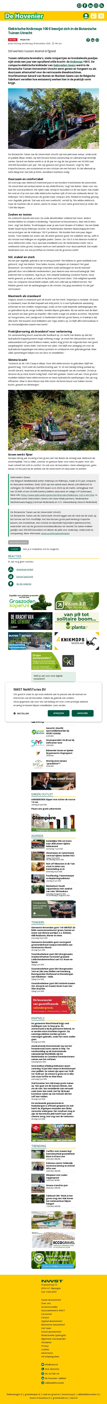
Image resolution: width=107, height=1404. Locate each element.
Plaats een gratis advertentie (46, 808)
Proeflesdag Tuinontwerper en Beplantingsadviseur (60, 877)
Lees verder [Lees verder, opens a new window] (59, 705)
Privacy (45, 1345)
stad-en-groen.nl (51, 1394)
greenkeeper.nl (32, 1394)
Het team (46, 1328)
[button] (21, 713)
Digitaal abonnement (51, 1321)
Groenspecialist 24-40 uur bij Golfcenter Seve (60, 741)
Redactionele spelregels (53, 1335)
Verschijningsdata (50, 1356)
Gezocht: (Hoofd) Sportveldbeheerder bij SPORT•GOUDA (57, 731)
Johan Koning (14, 43)
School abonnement (51, 1331)
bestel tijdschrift (24, 576)
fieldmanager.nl (14, 1394)
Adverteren (47, 1352)
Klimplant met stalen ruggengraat (56, 1176)
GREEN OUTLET (42, 794)
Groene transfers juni (57, 1185)
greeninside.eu (60, 1397)
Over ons (46, 1303)
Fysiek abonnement (51, 1299)
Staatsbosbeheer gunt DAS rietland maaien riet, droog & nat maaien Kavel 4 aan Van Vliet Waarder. (53, 986)
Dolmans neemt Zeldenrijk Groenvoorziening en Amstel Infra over (60, 1166)
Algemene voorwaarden (53, 1338)
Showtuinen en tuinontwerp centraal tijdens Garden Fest (60, 854)
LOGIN (14, 549)
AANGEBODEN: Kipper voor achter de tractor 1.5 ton (53, 800)
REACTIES (14, 556)
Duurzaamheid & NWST (53, 1310)
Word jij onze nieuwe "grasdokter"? (56, 762)
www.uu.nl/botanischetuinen (55, 533)
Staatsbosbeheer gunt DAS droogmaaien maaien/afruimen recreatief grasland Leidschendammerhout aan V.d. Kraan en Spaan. (52, 958)
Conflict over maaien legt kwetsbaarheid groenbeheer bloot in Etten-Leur (60, 1154)
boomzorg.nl (68, 1394)
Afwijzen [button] (58, 713)
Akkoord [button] (82, 713)
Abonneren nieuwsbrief (53, 1324)
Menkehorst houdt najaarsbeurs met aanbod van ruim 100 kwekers (59, 889)
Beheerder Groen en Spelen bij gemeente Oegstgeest (59, 751)
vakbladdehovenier (54, 1382)
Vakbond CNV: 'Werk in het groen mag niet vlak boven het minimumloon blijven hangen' (59, 1199)
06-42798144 (52, 1373)
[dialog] (53, 702)
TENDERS (37, 922)
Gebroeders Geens (64, 65)
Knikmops (76, 61)
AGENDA (37, 836)
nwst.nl (73, 1397)
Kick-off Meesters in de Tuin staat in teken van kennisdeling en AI (60, 866)
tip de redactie (23, 583)
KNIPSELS (37, 1018)
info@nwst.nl (51, 1364)
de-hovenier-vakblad (55, 1378)
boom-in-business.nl (40, 1397)
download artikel (24, 569)
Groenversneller (49, 1306)
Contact (45, 1317)
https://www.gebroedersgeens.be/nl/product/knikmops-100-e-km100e (57, 494)
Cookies (45, 1349)
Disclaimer (46, 1342)
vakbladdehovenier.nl (88, 1394)
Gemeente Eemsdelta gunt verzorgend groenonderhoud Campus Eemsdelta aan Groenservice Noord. (51, 945)
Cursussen (46, 1313)
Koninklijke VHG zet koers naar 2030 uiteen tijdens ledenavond (59, 844)
